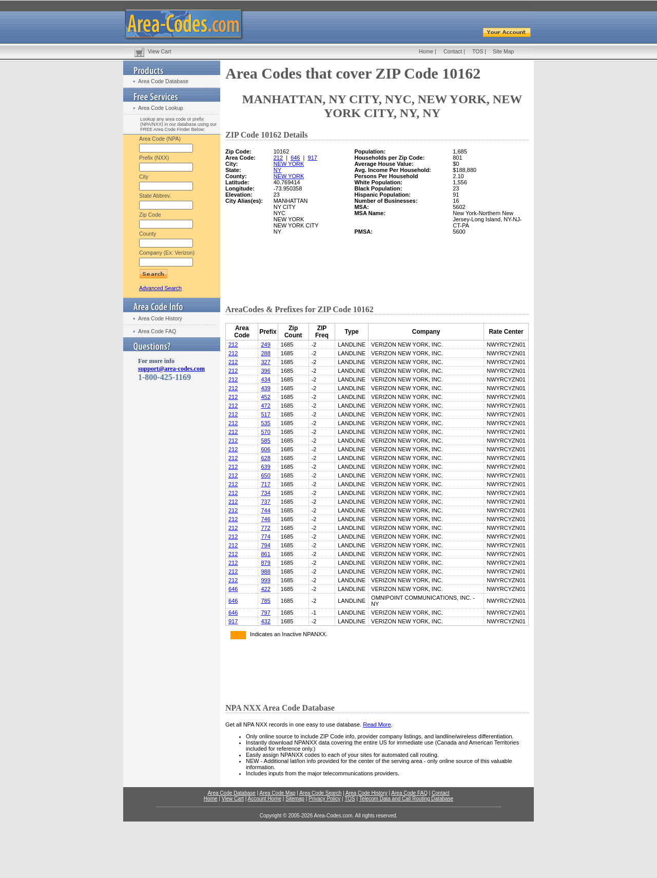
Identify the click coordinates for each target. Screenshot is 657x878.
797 (265, 612)
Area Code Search (320, 793)
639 (265, 467)
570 (265, 432)
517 (265, 414)
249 (265, 344)
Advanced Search (160, 288)
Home (426, 51)
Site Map (503, 51)
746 (265, 519)
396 (265, 371)
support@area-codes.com (171, 368)
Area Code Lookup (160, 108)
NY (277, 170)
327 (265, 362)
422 (265, 589)
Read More (377, 724)
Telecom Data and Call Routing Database (406, 798)
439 (265, 388)
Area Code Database (163, 81)
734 (265, 493)
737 (265, 502)
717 (265, 484)
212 (278, 158)
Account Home (264, 798)
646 (295, 158)
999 (265, 580)
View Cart (159, 51)
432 (265, 621)
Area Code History (160, 318)
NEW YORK (289, 164)
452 (265, 397)
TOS (477, 51)
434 (265, 379)
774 (265, 536)
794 (265, 545)
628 (265, 458)
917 (312, 158)
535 (265, 423)
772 (265, 528)
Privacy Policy (324, 798)
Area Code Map (277, 793)
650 (265, 475)
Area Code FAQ (157, 331)
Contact (452, 51)
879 (265, 563)
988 (265, 571)
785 (265, 601)
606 (265, 449)
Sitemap (294, 798)
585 (265, 440)
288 (265, 353)
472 (265, 406)
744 (265, 510)
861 (265, 554)
